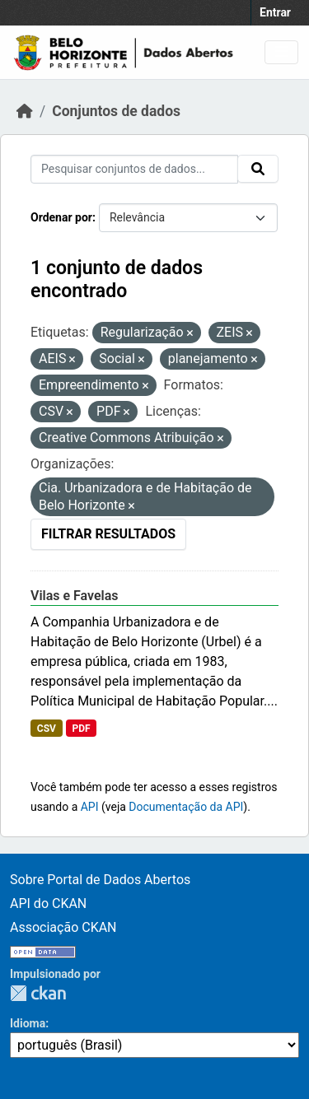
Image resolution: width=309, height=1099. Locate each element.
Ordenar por (61, 217)
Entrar (275, 12)
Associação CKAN (63, 927)
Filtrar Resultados (108, 534)
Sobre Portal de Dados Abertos (100, 879)
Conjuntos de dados (116, 111)
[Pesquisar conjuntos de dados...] (134, 169)
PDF (81, 728)
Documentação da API (186, 806)
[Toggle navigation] (281, 52)
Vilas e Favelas (74, 595)
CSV (46, 728)
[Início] (24, 111)
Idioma (27, 1023)
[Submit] (258, 169)
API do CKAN (48, 903)
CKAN (38, 993)
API (90, 806)
